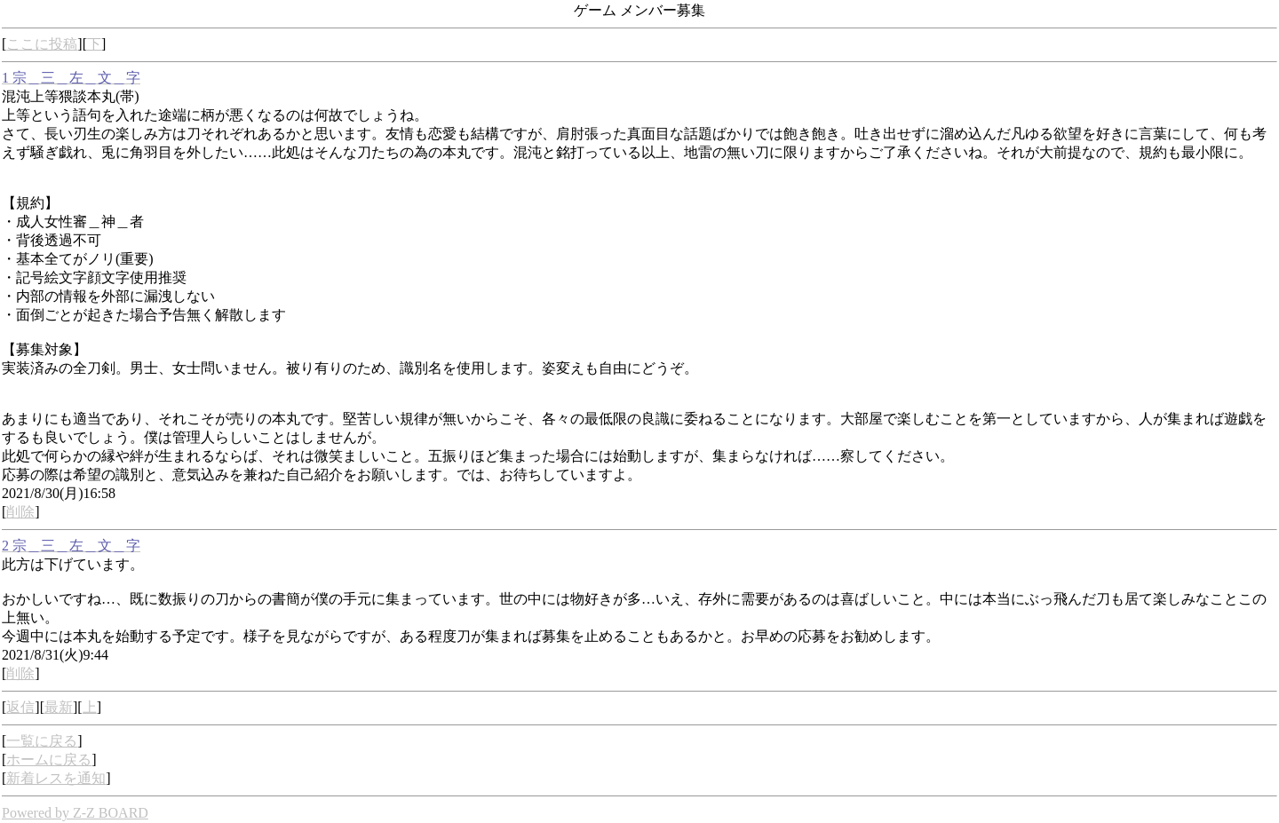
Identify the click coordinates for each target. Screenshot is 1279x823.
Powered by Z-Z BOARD (75, 812)
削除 (20, 511)
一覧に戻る (41, 740)
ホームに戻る (48, 759)
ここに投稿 (41, 43)
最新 (58, 707)
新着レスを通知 (56, 778)
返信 (20, 707)
